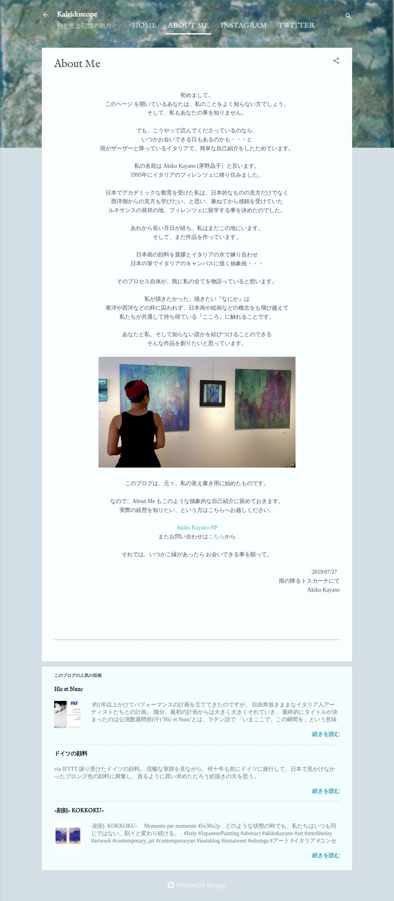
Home (144, 25)
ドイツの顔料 (70, 754)
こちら (216, 536)
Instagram (243, 25)
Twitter (296, 25)
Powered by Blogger (197, 885)
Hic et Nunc (68, 689)
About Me (188, 25)
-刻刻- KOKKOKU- (79, 811)
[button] (336, 61)
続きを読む (326, 734)
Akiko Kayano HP (197, 528)
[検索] (348, 16)
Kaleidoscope (77, 14)
